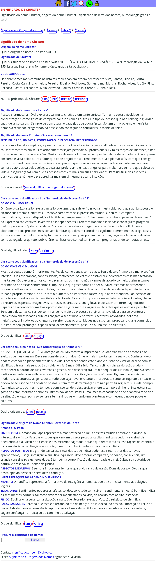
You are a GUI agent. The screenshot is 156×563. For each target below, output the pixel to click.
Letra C (66, 30)
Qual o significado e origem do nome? (48, 187)
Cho (45, 99)
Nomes (52, 30)
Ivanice (37, 523)
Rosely (40, 412)
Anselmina (46, 250)
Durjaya (38, 336)
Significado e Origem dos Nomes (31, 557)
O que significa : (11, 335)
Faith (27, 336)
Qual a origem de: (13, 411)
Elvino (33, 250)
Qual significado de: (14, 250)
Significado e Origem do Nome (22, 30)
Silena (30, 412)
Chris (53, 99)
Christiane (80, 99)
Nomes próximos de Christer (20, 99)
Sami (27, 523)
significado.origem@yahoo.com (33, 552)
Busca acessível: (11, 187)
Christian (65, 99)
